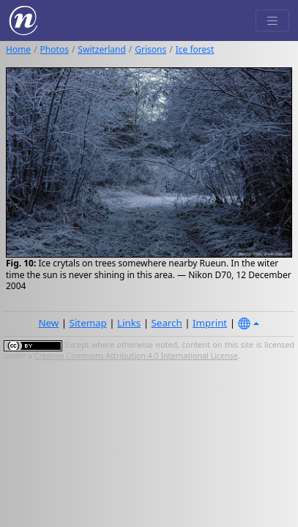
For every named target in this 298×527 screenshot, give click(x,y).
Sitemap (88, 322)
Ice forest (195, 49)
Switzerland (101, 49)
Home (18, 49)
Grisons (150, 49)
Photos (54, 49)
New (48, 322)
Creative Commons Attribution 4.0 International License (136, 356)
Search (167, 322)
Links (129, 322)
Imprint (210, 322)
